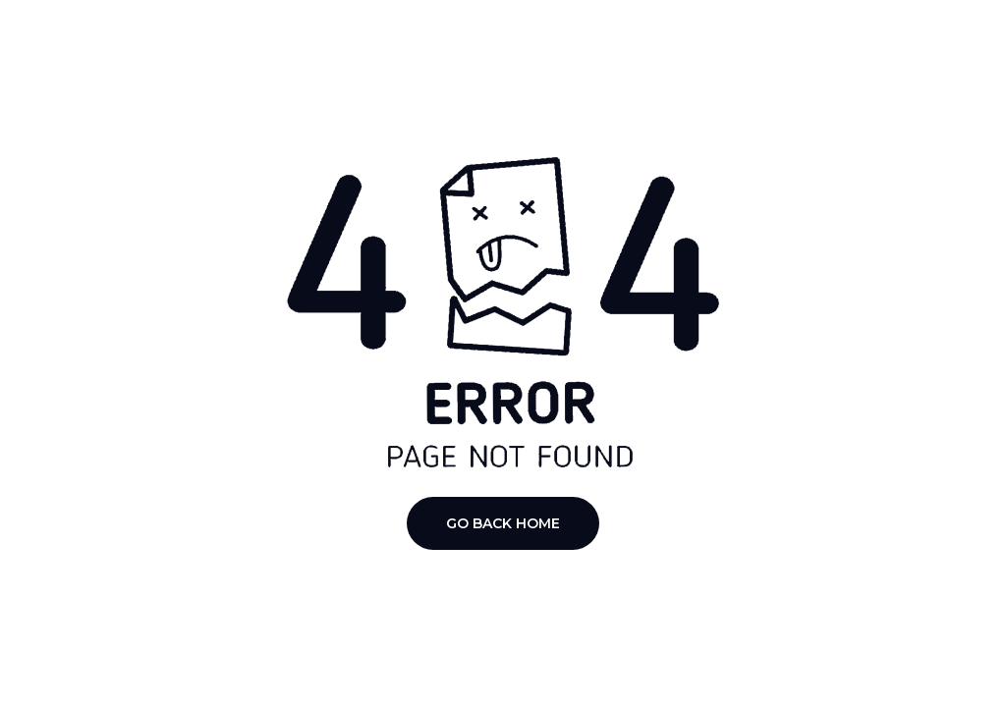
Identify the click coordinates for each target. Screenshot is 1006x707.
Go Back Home (503, 523)
